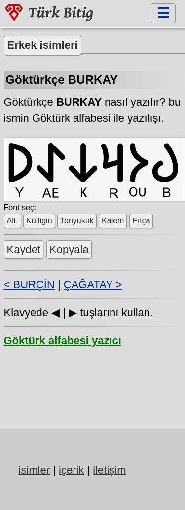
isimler (34, 469)
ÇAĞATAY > (93, 284)
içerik (71, 469)
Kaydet (24, 249)
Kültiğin (39, 220)
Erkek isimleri (42, 45)
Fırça (141, 220)
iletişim (109, 469)
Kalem (113, 220)
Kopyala (69, 249)
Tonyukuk (77, 220)
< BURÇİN (29, 284)
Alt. (12, 220)
